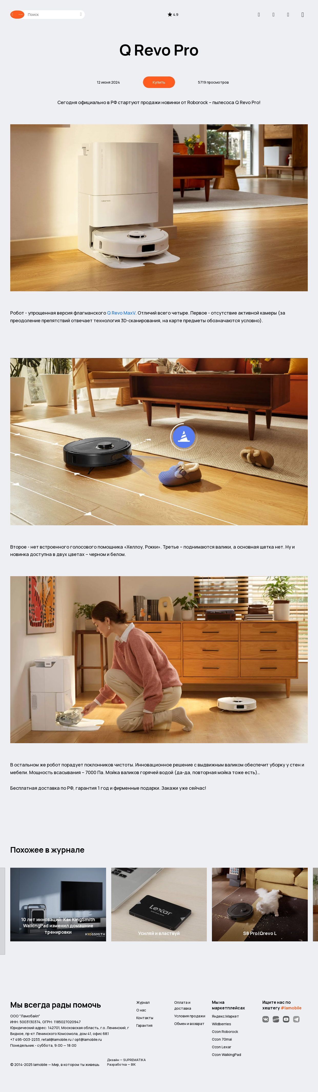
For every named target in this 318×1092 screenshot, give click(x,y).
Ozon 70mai (222, 1041)
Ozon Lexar (221, 1049)
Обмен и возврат (189, 1025)
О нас (141, 1012)
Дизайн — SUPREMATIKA (128, 1062)
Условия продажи (189, 1018)
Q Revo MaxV (121, 315)
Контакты (144, 1020)
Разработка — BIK (122, 1068)
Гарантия (144, 1027)
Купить (159, 82)
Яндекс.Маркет (225, 1018)
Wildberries (221, 1026)
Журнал (143, 1004)
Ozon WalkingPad (226, 1057)
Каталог (26, 14)
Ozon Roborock (225, 1033)
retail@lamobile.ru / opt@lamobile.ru (72, 1041)
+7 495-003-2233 (25, 1041)
